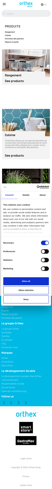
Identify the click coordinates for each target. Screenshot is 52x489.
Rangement (10, 32)
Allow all (26, 281)
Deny (26, 299)
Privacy (26, 476)
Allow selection (26, 290)
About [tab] (43, 195)
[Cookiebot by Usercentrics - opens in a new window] (37, 187)
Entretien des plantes (14, 39)
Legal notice (26, 458)
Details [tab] (26, 195)
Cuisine (8, 35)
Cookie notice (26, 485)
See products (14, 81)
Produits (12, 26)
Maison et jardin (12, 42)
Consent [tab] (9, 195)
